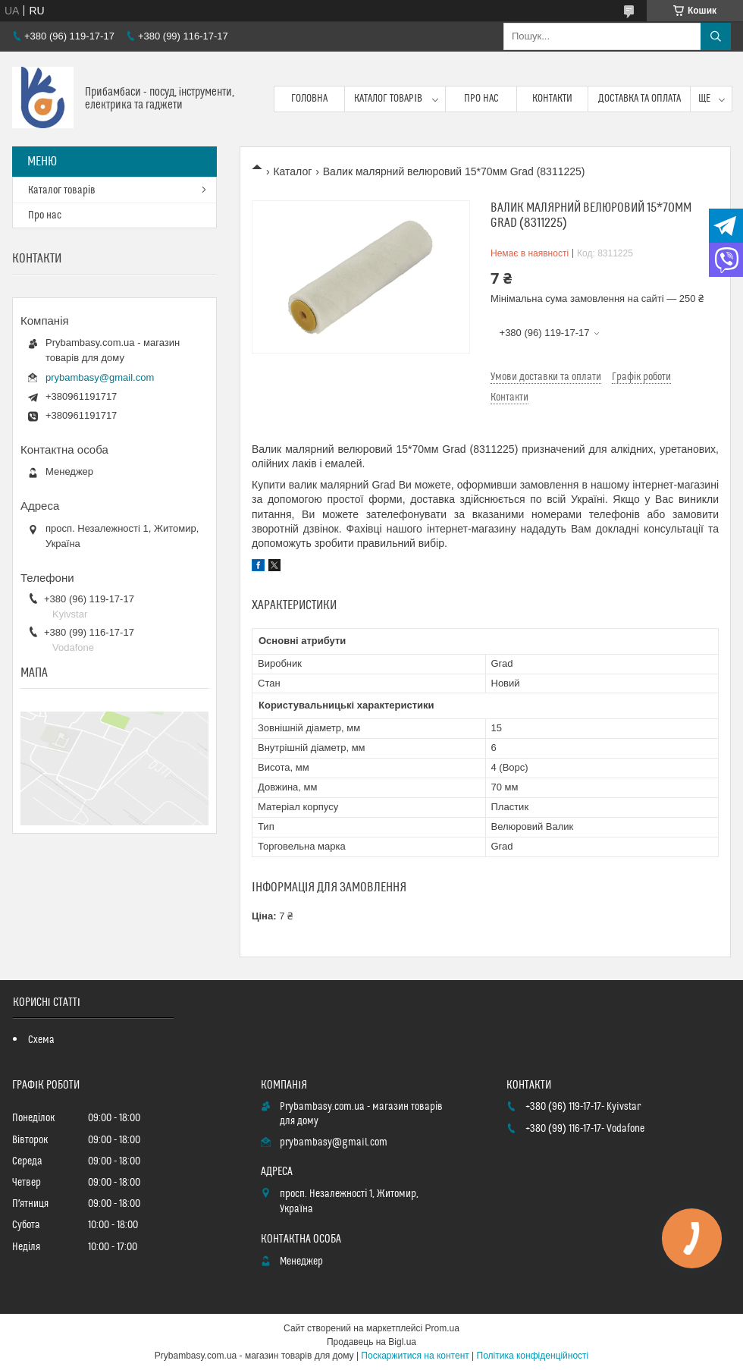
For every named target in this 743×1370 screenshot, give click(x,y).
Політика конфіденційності (533, 1355)
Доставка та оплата (639, 99)
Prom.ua (442, 1328)
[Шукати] (716, 36)
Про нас (481, 99)
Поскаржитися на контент (415, 1355)
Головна (309, 99)
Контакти (552, 99)
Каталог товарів (388, 99)
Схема (41, 1040)
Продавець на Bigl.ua (371, 1342)
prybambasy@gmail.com (99, 377)
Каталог (292, 171)
